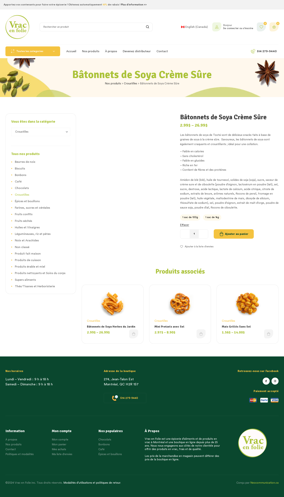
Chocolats (22, 188)
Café (18, 181)
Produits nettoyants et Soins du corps (40, 273)
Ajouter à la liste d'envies (199, 246)
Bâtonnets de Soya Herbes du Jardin (111, 326)
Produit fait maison (28, 253)
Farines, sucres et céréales (32, 207)
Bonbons (20, 175)
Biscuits (20, 168)
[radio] (190, 217)
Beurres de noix (25, 161)
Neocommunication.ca (264, 482)
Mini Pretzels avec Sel (169, 326)
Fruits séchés (23, 221)
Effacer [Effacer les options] (184, 225)
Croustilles (130, 83)
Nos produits (113, 83)
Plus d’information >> (134, 4)
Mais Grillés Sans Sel (236, 326)
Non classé (22, 247)
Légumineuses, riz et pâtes (33, 234)
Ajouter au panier (236, 234)
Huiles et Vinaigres (27, 227)
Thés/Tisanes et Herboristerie (35, 286)
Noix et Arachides (27, 240)
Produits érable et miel (30, 266)
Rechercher (148, 27)
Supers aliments (25, 279)
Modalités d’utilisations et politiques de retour (91, 482)
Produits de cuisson (28, 260)
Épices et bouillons (27, 201)
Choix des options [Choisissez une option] (133, 333)
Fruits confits (23, 214)
